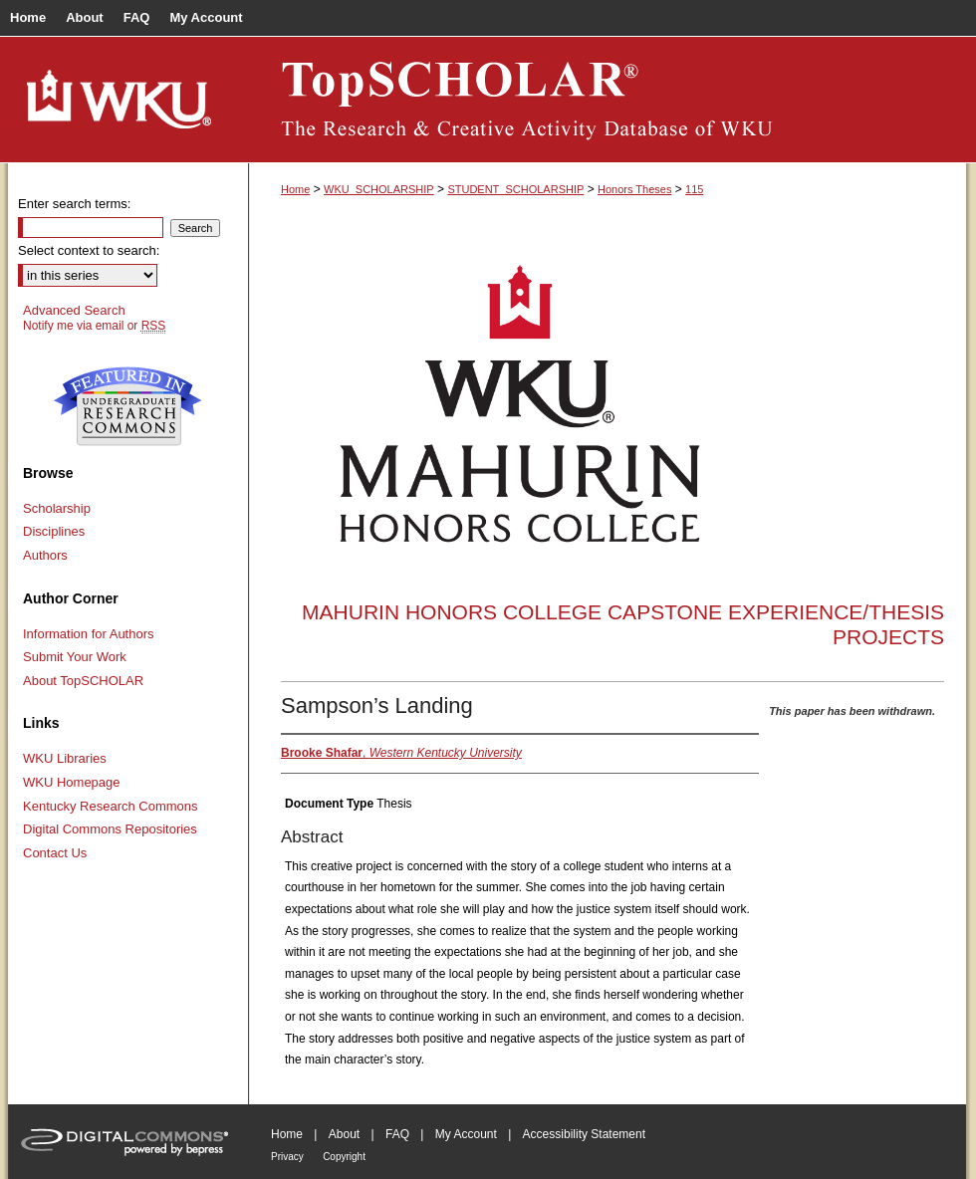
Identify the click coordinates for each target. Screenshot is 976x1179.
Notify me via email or (94, 326)
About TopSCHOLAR (83, 680)
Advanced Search (74, 310)
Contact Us (55, 852)
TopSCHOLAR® (607, 99)
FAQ (397, 1134)
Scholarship (57, 508)
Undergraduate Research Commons (127, 406)
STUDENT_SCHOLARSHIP (515, 189)
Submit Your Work (74, 656)
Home (295, 189)
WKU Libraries (65, 758)
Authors (45, 555)
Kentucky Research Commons (110, 806)
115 (694, 189)
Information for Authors (88, 633)
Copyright (344, 1156)
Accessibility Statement (584, 1134)
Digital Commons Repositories (110, 829)
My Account (466, 1134)
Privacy (287, 1156)
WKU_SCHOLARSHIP (379, 189)
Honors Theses (634, 189)
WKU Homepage (72, 782)
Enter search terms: (74, 203)
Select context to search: (88, 250)
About (344, 1134)
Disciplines (54, 531)
